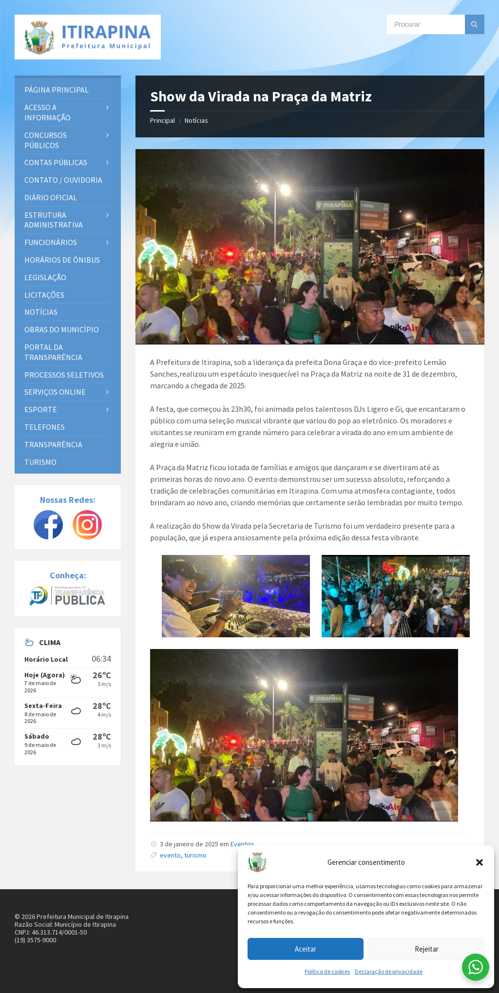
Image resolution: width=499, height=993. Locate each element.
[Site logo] (88, 37)
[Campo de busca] (435, 24)
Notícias (196, 120)
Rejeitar (427, 949)
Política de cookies (327, 971)
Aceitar (305, 949)
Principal (162, 120)
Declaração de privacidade (388, 971)
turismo (195, 855)
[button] (479, 862)
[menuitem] (67, 89)
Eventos (242, 844)
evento (170, 855)
